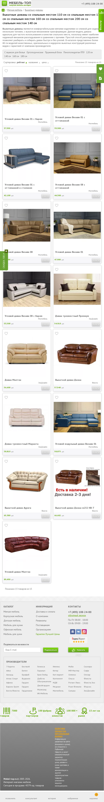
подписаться (51, 650)
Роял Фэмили (74, 686)
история (52, 798)
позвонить (10, 798)
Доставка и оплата (45, 611)
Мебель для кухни (13, 625)
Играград (41, 689)
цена (45, 62)
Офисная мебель (12, 629)
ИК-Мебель (42, 693)
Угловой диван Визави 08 (19, 251)
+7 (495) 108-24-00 (79, 612)
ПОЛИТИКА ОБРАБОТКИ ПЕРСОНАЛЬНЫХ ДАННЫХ (62, 732)
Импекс (56, 666)
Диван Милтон (13, 379)
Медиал (56, 686)
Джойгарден (43, 685)
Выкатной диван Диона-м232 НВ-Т (74, 507)
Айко (8, 670)
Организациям (43, 629)
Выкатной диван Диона (68, 379)
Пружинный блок (53, 52)
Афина (9, 682)
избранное (73, 798)
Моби (71, 666)
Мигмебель (58, 690)
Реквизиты (41, 620)
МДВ (55, 682)
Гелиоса (41, 666)
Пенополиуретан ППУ (74, 52)
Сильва (71, 690)
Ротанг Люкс (74, 682)
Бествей (26, 666)
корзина (94, 796)
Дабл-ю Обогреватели (44, 680)
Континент (58, 678)
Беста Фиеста (12, 690)
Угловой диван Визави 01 (69, 251)
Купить (46, 129)
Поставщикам (43, 625)
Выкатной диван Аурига (18, 507)
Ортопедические (35, 52)
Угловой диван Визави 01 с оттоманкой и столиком (20, 186)
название (34, 62)
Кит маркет (58, 674)
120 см (89, 52)
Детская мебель (12, 620)
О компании (42, 616)
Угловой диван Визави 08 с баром (23, 315)
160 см (16, 56)
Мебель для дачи (13, 634)
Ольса (71, 678)
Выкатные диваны (34, 10)
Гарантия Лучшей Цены (48, 634)
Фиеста (87, 678)
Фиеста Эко (89, 682)
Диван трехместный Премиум (72, 315)
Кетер (55, 670)
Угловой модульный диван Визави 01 (75, 443)
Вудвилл (26, 678)
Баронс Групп (12, 686)
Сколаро (88, 666)
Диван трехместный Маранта (21, 443)
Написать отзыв (80, 650)
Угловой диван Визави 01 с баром (23, 119)
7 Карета (10, 666)
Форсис (87, 686)
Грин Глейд (42, 674)
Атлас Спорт (12, 678)
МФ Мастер (73, 670)
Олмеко (72, 674)
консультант (31, 798)
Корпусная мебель (13, 616)
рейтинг (22, 62)
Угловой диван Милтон (17, 571)
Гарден (25, 682)
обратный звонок (77, 615)
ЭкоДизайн (89, 690)
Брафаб (25, 674)
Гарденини (27, 690)
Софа (86, 670)
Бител (24, 670)
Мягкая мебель (14, 10)
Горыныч (41, 670)
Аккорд (9, 674)
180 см (24, 56)
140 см (7, 56)
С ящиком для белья (14, 52)
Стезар (87, 674)
